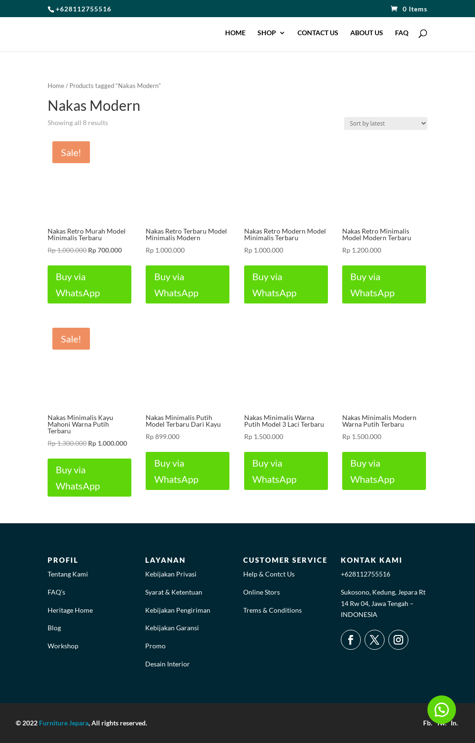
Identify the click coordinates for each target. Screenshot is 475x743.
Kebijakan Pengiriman (177, 610)
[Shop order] (385, 123)
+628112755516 (365, 574)
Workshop (63, 646)
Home (56, 85)
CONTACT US (317, 33)
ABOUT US (366, 33)
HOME (235, 33)
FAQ (401, 33)
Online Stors (261, 592)
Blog (54, 628)
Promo (155, 646)
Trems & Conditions (272, 610)
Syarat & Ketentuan (173, 592)
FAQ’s (56, 592)
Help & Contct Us (269, 574)
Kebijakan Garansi (172, 628)
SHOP (266, 33)
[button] (441, 709)
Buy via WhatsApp (79, 284)
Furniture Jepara (64, 723)
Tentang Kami (68, 574)
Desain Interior (167, 664)
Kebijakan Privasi (171, 574)
